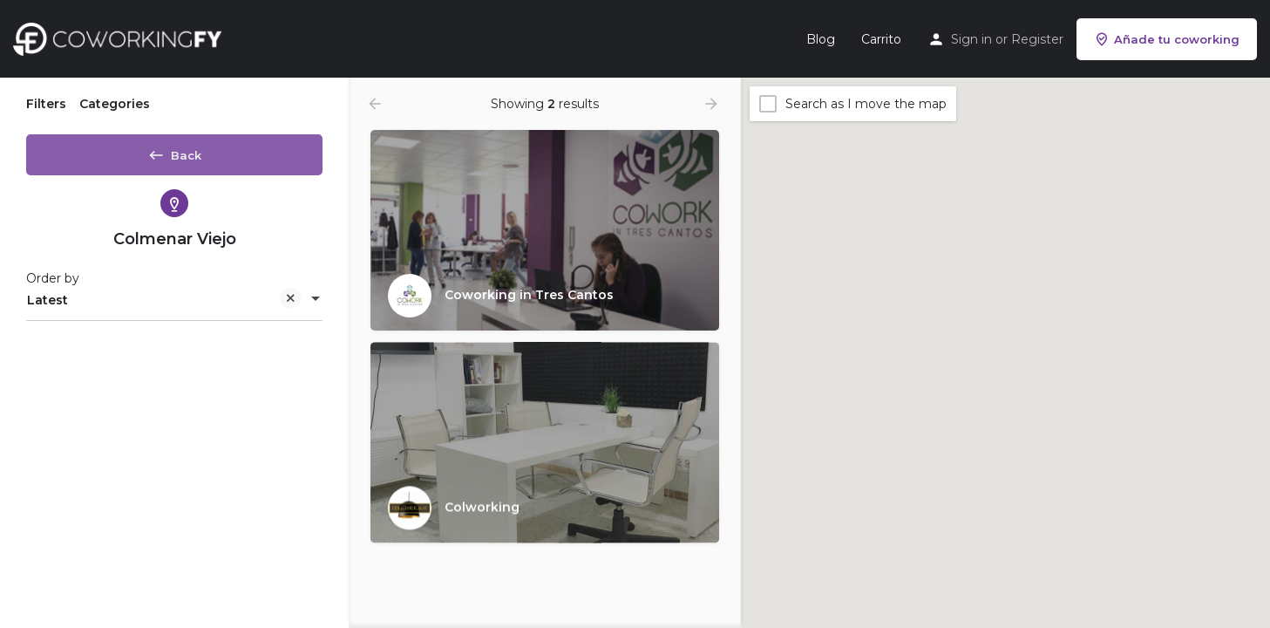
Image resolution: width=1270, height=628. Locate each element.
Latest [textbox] (164, 307)
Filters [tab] (46, 104)
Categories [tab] (114, 104)
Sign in (971, 39)
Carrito (881, 39)
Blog (820, 39)
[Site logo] (121, 37)
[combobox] (174, 306)
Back (174, 151)
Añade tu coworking (1166, 39)
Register (1037, 39)
